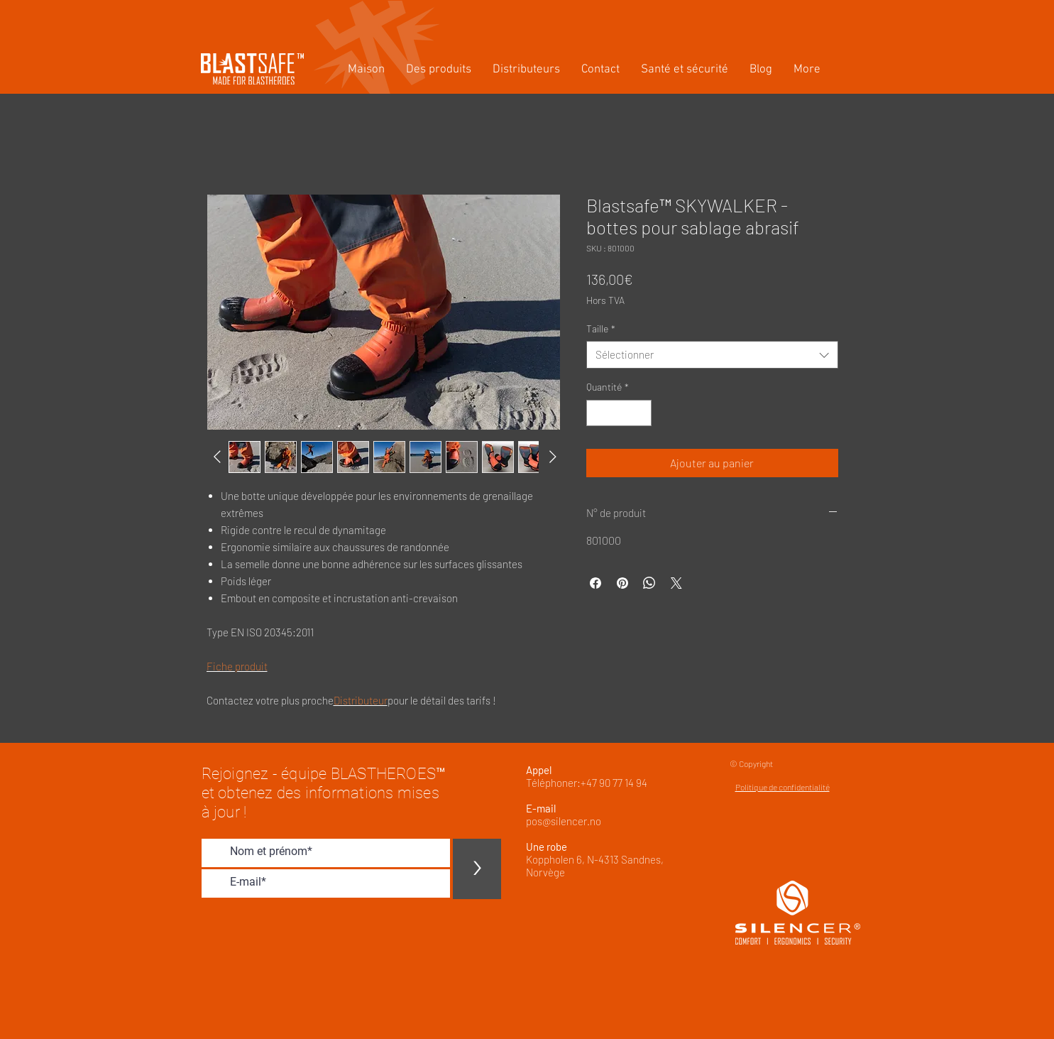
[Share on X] (676, 583)
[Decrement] (597, 413)
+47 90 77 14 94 (614, 782)
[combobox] (712, 355)
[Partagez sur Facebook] (595, 583)
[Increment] (640, 413)
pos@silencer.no (563, 821)
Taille (600, 328)
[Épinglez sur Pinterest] (622, 583)
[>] (477, 869)
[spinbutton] (619, 413)
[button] (438, 70)
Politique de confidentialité (782, 787)
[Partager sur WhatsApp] (649, 583)
